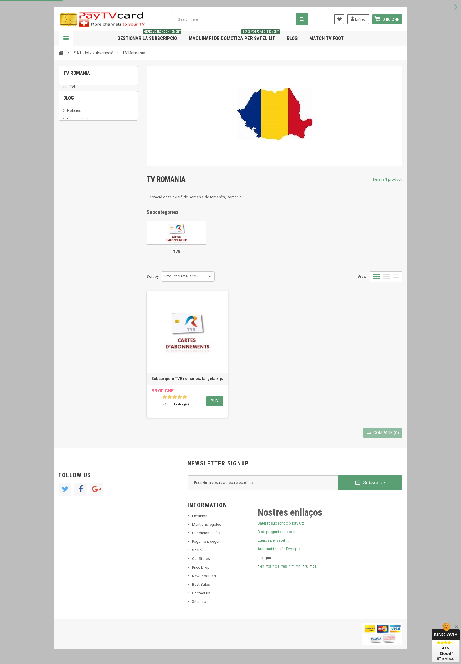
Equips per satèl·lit (273, 540)
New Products (204, 576)
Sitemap (199, 601)
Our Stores (201, 558)
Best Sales (201, 584)
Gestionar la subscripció (149, 36)
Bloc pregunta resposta (278, 532)
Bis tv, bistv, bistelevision (88, 156)
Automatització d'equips (279, 549)
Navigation (66, 38)
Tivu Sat (73, 164)
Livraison (199, 516)
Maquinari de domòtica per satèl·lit (234, 36)
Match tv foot (326, 38)
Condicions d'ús (206, 533)
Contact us (201, 593)
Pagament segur (206, 541)
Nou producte (79, 138)
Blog (292, 38)
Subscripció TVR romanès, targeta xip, (187, 378)
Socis (197, 550)
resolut (73, 173)
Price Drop (201, 567)
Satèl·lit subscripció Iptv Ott (281, 523)
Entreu (358, 18)
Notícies (74, 129)
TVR (72, 90)
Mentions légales (206, 524)
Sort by (153, 276)
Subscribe (370, 482)
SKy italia (74, 147)
